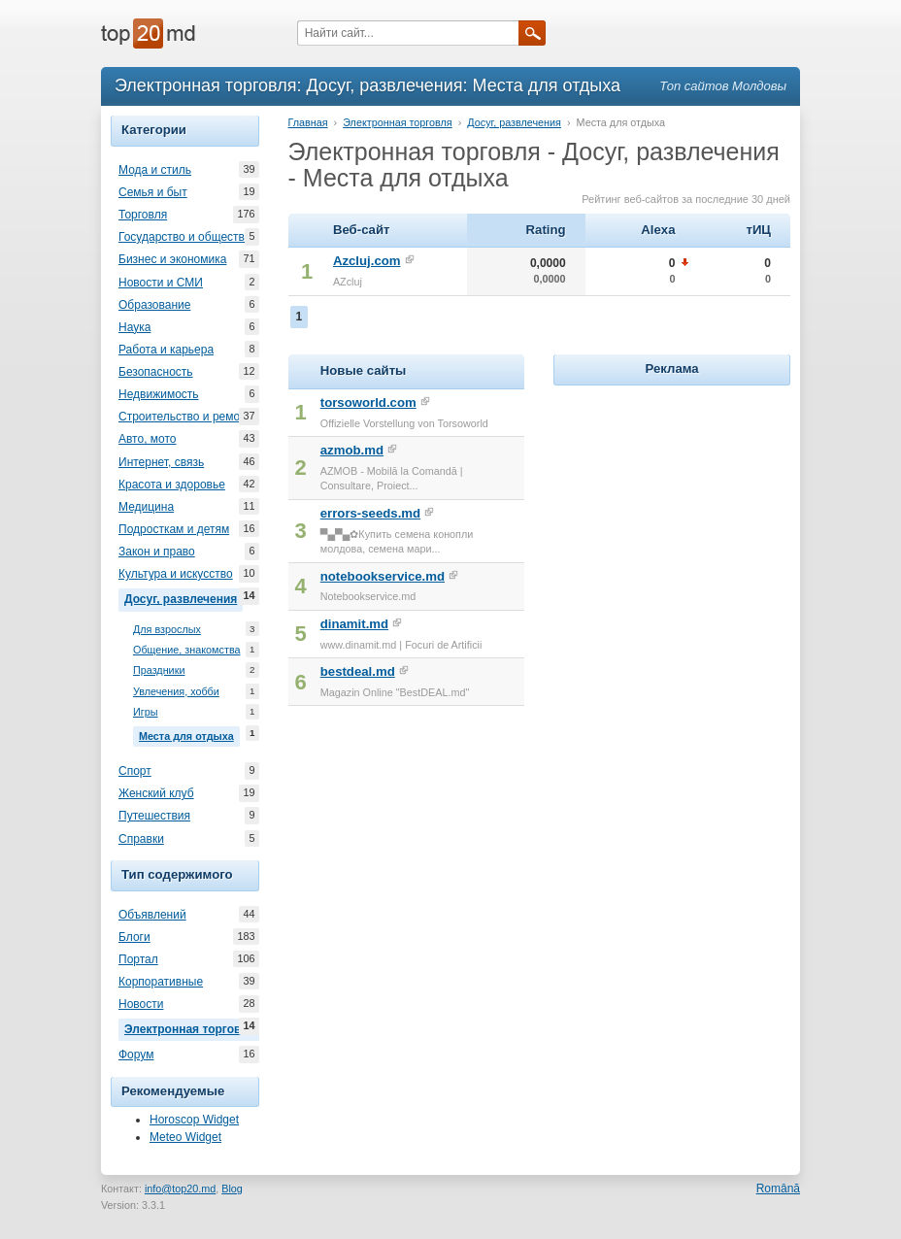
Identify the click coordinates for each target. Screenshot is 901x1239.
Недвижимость (158, 394)
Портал (138, 959)
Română (778, 1188)
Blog (232, 1188)
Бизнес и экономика (172, 259)
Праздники (158, 670)
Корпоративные (160, 981)
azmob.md (352, 450)
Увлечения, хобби (176, 692)
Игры (145, 712)
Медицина (146, 507)
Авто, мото (147, 439)
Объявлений (152, 914)
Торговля (142, 214)
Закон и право (156, 551)
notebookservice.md (382, 576)
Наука (134, 327)
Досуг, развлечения (183, 597)
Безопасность (155, 372)
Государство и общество (184, 237)
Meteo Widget (185, 1137)
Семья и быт (152, 192)
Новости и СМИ (160, 282)
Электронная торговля (191, 1027)
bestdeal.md (357, 671)
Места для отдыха (189, 734)
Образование (154, 305)
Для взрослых (167, 629)
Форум (135, 1054)
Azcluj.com (367, 260)
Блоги (134, 937)
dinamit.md (354, 624)
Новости (140, 1004)
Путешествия (154, 815)
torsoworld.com (368, 402)
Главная (308, 122)
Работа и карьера (166, 349)
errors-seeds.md (370, 513)
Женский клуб (156, 793)
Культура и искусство (175, 574)
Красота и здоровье (171, 484)
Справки (141, 839)
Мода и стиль (154, 170)
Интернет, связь (161, 462)
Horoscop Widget (194, 1119)
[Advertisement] (699, 511)
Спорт (134, 771)
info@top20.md (180, 1188)
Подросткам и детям (173, 529)
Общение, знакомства (187, 650)
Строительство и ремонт (184, 416)
